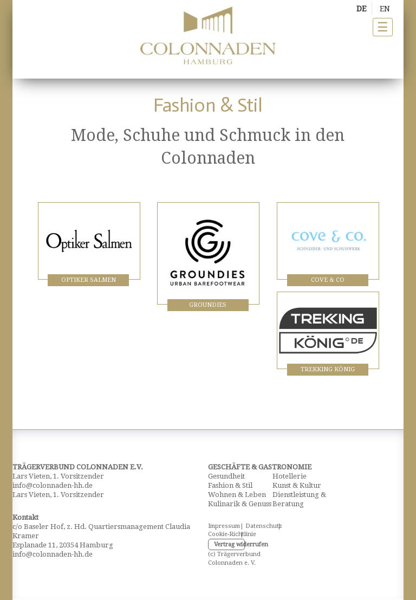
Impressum (220, 526)
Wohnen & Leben (237, 495)
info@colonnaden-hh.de (52, 485)
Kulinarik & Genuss (239, 504)
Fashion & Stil (230, 485)
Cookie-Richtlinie (220, 534)
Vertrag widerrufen (229, 544)
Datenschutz (257, 526)
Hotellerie (289, 476)
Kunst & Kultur (296, 485)
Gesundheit (226, 476)
